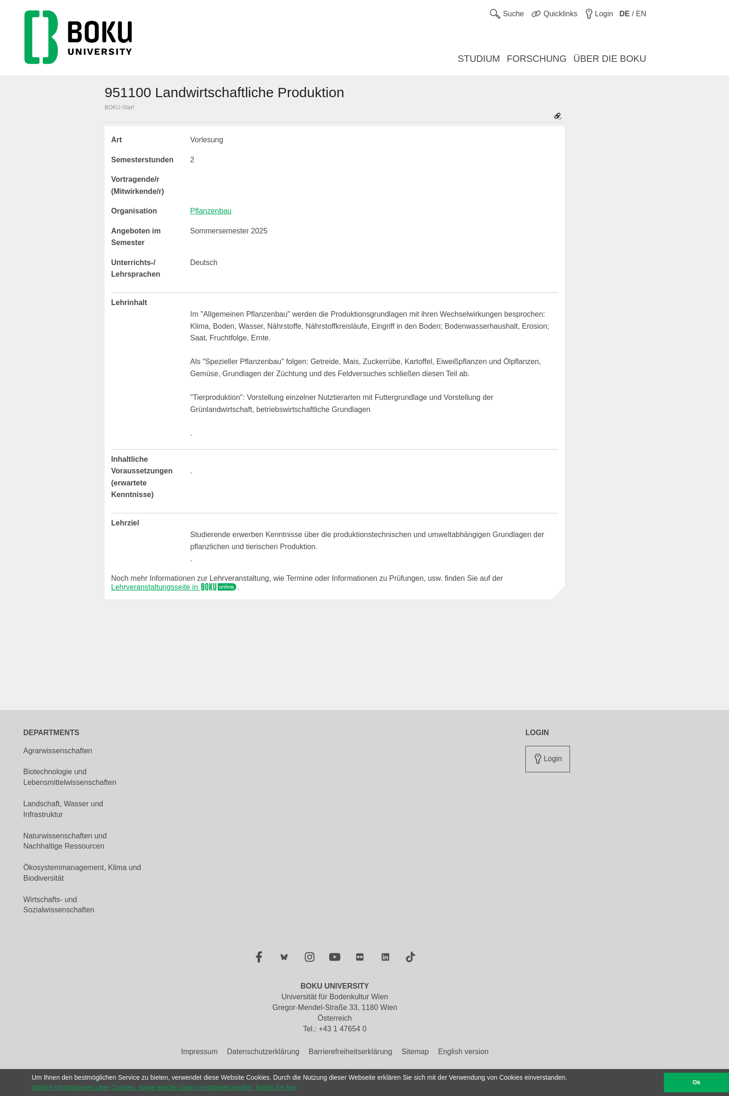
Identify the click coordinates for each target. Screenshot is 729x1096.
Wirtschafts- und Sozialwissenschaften (58, 905)
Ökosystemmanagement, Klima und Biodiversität (82, 873)
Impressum (199, 1052)
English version (463, 1052)
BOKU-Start (119, 107)
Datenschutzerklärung (263, 1052)
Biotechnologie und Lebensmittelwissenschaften (69, 777)
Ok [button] (697, 1082)
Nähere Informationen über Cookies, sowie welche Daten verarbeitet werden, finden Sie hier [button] (164, 1087)
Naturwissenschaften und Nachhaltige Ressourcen (65, 841)
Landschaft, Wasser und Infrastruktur (63, 809)
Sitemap (415, 1052)
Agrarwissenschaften (58, 751)
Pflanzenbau (211, 211)
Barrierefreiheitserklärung (350, 1052)
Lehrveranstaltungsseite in (174, 587)
